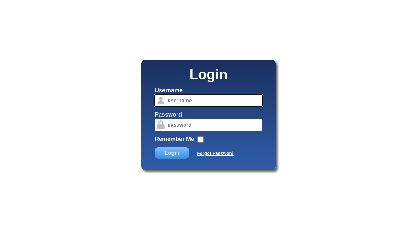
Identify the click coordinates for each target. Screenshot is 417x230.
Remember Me (174, 139)
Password (168, 114)
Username (169, 90)
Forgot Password (215, 153)
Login (172, 153)
